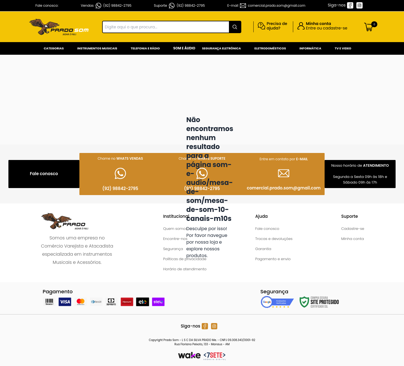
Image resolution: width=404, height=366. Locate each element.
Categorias (54, 48)
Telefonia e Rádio (145, 48)
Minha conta (352, 238)
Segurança (173, 248)
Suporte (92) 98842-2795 (179, 5)
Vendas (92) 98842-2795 (106, 5)
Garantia (263, 248)
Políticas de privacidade (184, 259)
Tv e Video (343, 48)
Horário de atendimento (184, 269)
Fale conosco (267, 228)
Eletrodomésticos (270, 48)
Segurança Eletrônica (221, 48)
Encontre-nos (175, 238)
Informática (310, 48)
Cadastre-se (352, 228)
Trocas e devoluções (274, 238)
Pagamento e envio (273, 259)
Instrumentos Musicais (97, 48)
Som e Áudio (184, 48)
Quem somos (175, 228)
